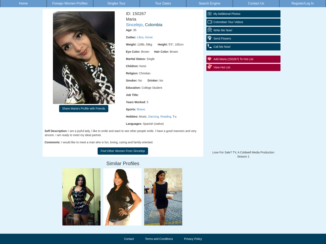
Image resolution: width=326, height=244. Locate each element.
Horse (149, 37)
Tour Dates (163, 3)
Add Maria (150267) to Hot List (234, 59)
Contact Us (256, 3)
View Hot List (222, 67)
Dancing (153, 116)
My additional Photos (227, 13)
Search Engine (209, 3)
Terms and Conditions (159, 238)
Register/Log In (302, 3)
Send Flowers (222, 38)
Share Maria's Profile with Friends (83, 108)
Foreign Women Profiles (70, 3)
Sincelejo (134, 24)
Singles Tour (116, 3)
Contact (129, 238)
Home (23, 3)
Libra (140, 37)
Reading (165, 116)
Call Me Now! (222, 46)
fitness (141, 109)
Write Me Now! (223, 30)
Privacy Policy (193, 238)
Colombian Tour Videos (228, 22)
